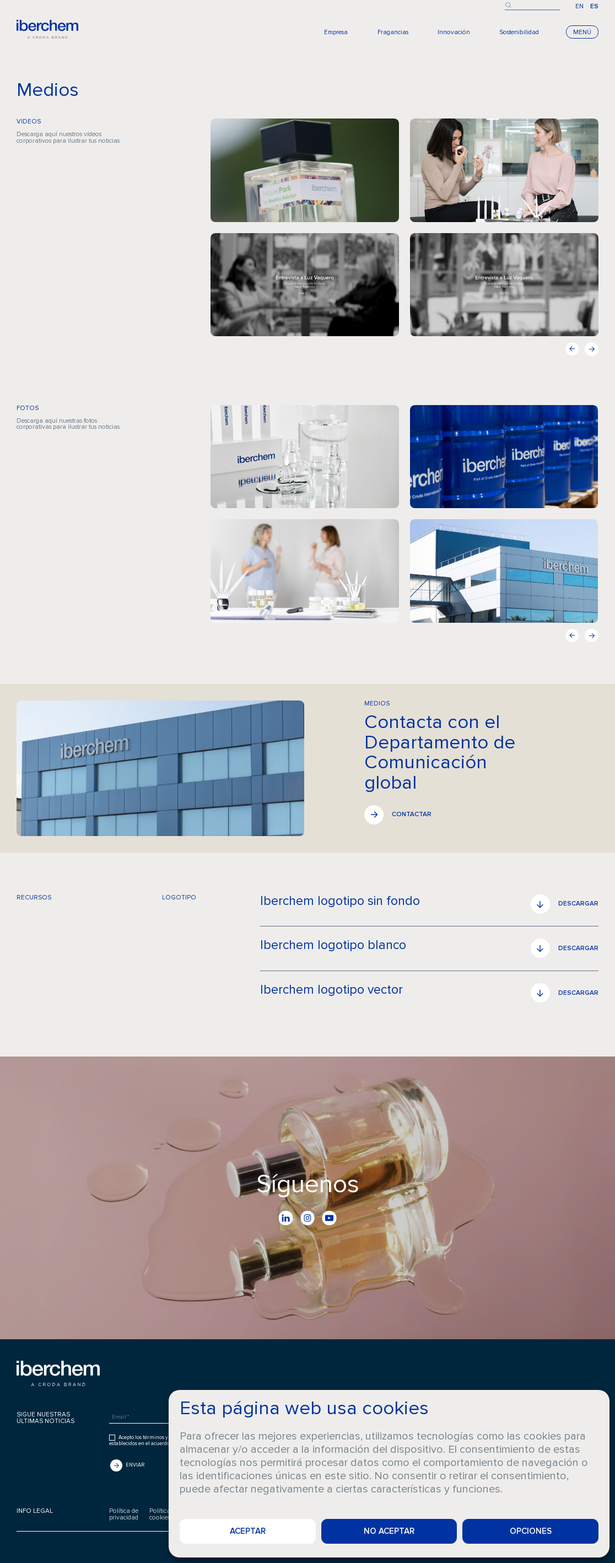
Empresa (336, 32)
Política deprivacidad (123, 1514)
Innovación (454, 32)
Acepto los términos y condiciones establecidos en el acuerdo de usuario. (153, 1441)
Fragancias (392, 32)
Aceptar (248, 1531)
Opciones (531, 1531)
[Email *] (161, 1417)
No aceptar (389, 1531)
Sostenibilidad (519, 32)
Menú (582, 32)
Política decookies (164, 1514)
